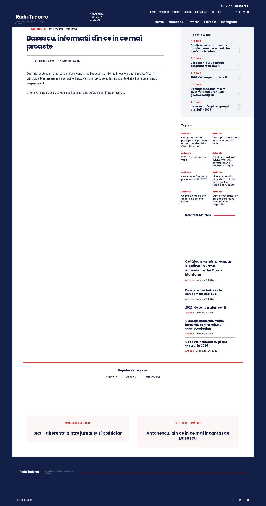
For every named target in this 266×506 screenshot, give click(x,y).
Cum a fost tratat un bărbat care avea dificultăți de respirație (225, 200)
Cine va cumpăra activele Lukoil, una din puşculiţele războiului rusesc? (224, 181)
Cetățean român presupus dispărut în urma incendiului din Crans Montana (210, 48)
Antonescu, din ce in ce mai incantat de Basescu (187, 436)
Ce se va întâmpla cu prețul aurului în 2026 (210, 108)
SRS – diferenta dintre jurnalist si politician (78, 433)
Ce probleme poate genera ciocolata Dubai (193, 198)
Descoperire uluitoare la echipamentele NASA (207, 64)
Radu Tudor (46, 60)
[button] (220, 12)
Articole (38, 29)
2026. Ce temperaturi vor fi (209, 77)
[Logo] (48, 471)
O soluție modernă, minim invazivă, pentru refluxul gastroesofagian (208, 92)
